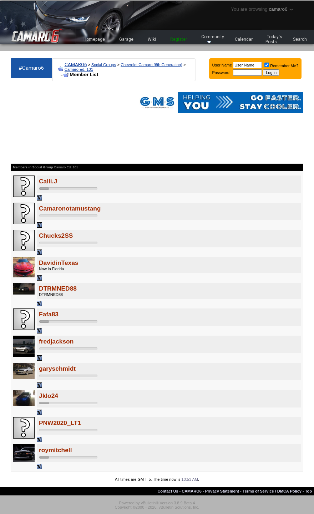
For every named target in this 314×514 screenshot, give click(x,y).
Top (308, 491)
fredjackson (56, 341)
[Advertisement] (50, 122)
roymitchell (55, 450)
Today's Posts (274, 39)
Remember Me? (281, 66)
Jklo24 (48, 395)
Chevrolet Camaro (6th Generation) (151, 65)
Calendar (244, 39)
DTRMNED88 (58, 288)
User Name (222, 65)
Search (300, 39)
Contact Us (167, 491)
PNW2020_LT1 (60, 422)
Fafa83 (49, 314)
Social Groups (103, 65)
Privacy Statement (222, 491)
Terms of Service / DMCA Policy (272, 491)
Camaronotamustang (70, 208)
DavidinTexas (58, 262)
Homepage (94, 39)
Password (220, 72)
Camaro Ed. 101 (79, 69)
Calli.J (48, 181)
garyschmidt (57, 368)
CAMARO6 (76, 64)
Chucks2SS (56, 235)
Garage (126, 39)
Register (178, 39)
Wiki (152, 39)
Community (212, 38)
